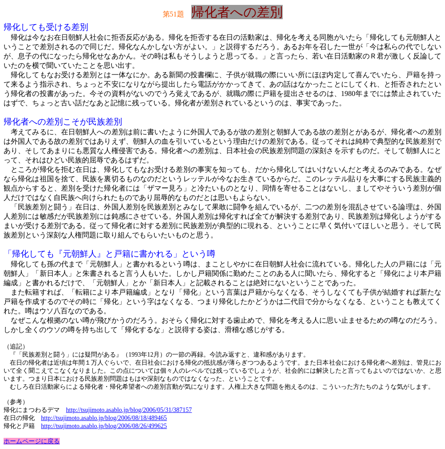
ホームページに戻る (32, 441)
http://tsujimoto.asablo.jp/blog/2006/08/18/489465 (104, 418)
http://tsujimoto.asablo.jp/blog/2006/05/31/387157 (129, 410)
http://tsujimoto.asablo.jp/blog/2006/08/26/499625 (104, 426)
